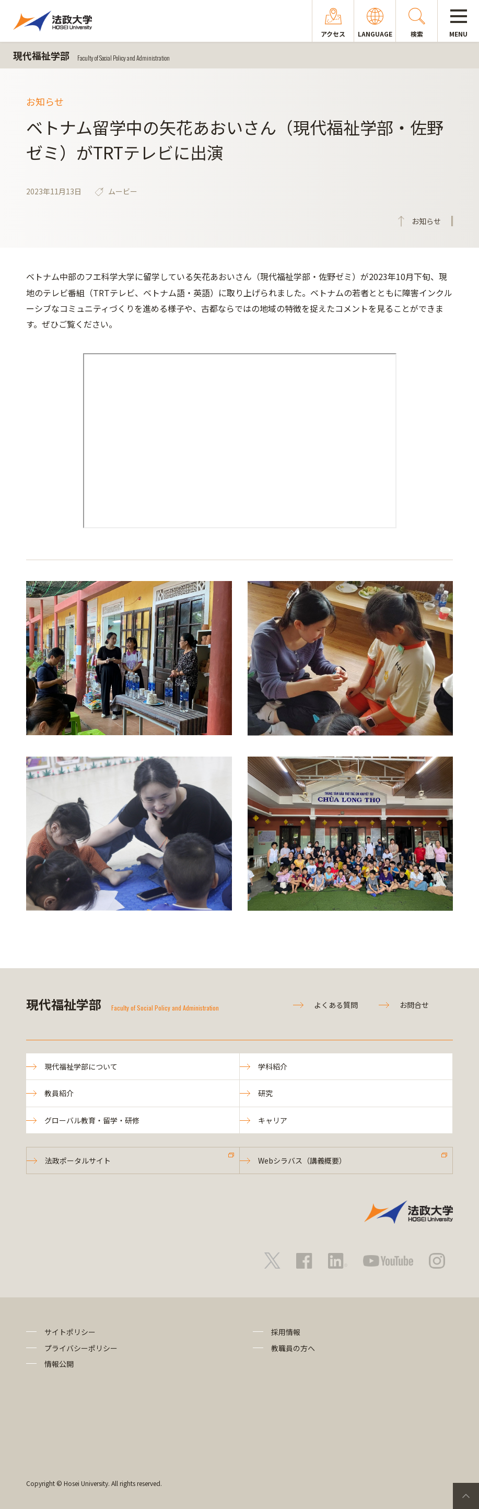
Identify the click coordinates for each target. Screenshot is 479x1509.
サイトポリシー (70, 1332)
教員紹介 (59, 1093)
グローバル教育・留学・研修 (91, 1120)
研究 (265, 1093)
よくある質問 (336, 1005)
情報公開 (59, 1364)
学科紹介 (272, 1066)
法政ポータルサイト (78, 1160)
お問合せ (414, 1005)
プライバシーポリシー (81, 1348)
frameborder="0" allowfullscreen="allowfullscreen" (239, 440)
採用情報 (285, 1332)
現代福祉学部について (81, 1066)
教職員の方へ (293, 1348)
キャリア (272, 1120)
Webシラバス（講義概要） (302, 1160)
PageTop (466, 1496)
